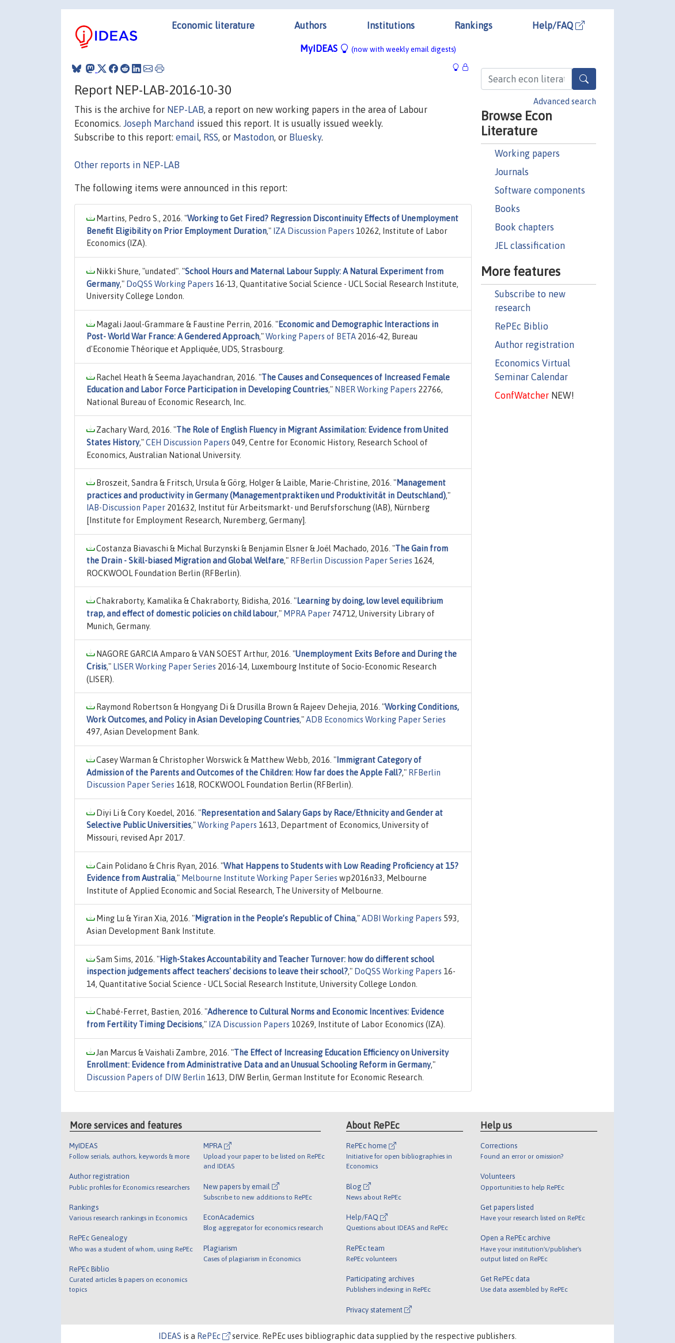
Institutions (391, 25)
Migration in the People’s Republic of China (275, 918)
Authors (310, 25)
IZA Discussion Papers (313, 231)
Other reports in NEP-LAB (127, 165)
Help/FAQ (558, 25)
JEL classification (530, 245)
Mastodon (253, 137)
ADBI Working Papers (402, 918)
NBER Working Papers (375, 389)
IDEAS (169, 1336)
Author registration (534, 344)
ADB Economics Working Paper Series (376, 719)
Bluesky (305, 137)
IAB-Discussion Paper (125, 507)
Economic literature (213, 25)
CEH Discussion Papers (188, 442)
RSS (210, 137)
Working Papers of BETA (311, 336)
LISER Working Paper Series (164, 666)
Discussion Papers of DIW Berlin (145, 1077)
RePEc (213, 1336)
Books (507, 208)
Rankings (473, 25)
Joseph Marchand (159, 123)
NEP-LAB (185, 109)
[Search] (584, 79)
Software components (540, 190)
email (187, 137)
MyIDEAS (378, 48)
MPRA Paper (307, 613)
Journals (512, 172)
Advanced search (564, 101)
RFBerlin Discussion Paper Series (351, 560)
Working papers (527, 153)
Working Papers (227, 825)
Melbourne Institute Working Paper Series (259, 878)
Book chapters (524, 227)
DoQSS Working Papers (170, 284)
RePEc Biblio (521, 326)
